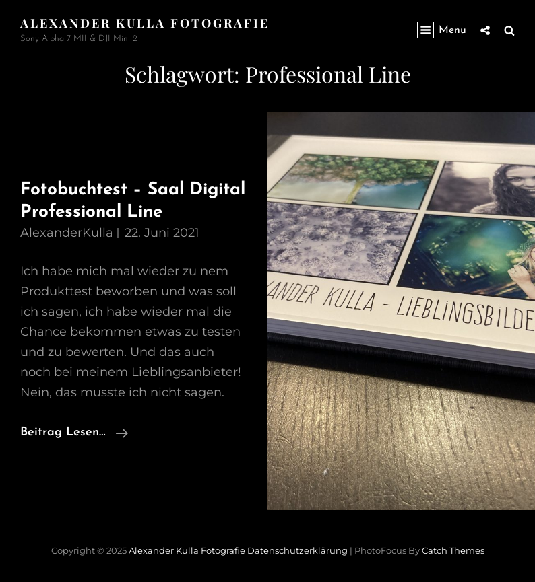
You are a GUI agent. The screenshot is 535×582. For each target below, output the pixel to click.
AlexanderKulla (66, 232)
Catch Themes (453, 550)
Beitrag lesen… (74, 433)
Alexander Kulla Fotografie (145, 23)
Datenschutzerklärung (297, 550)
